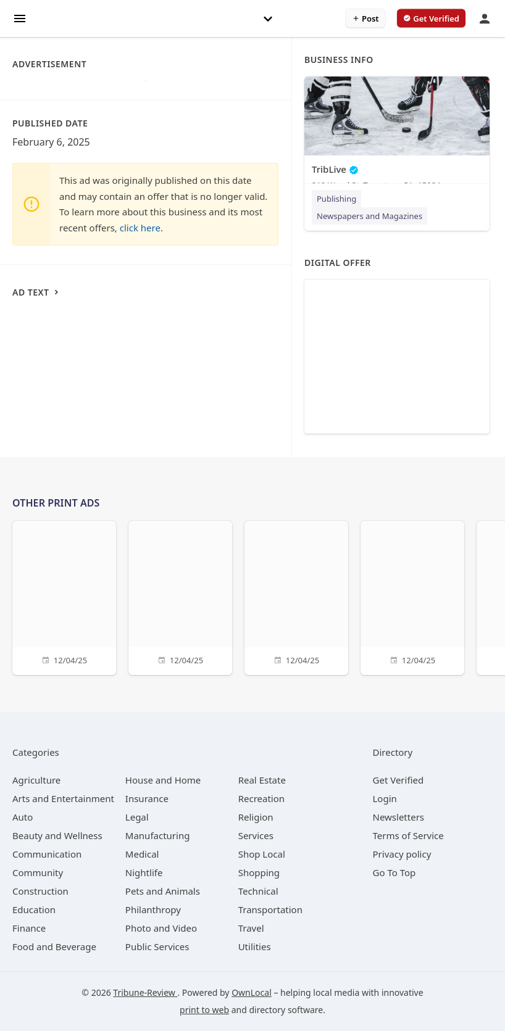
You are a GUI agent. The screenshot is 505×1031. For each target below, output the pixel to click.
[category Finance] (29, 928)
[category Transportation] (270, 909)
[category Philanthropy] (153, 909)
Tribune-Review (145, 992)
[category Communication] (46, 854)
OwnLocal (252, 992)
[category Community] (37, 872)
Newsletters (399, 817)
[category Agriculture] (36, 780)
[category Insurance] (147, 798)
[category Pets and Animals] (162, 891)
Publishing (336, 198)
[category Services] (255, 835)
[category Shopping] (259, 872)
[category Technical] (258, 891)
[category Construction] (40, 891)
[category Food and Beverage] (54, 946)
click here (140, 228)
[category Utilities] (254, 946)
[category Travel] (251, 928)
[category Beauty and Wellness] (57, 835)
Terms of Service (408, 835)
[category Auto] (22, 817)
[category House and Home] (163, 780)
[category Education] (34, 909)
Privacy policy (402, 854)
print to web (204, 1010)
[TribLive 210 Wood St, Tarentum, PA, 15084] (397, 136)
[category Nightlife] (144, 872)
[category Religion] (255, 817)
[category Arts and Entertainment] (63, 798)
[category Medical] (142, 854)
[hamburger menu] (19, 17)
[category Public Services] (157, 946)
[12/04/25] (64, 596)
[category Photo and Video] (161, 928)
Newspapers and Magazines (369, 216)
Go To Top (394, 872)
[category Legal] (137, 817)
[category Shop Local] (261, 854)
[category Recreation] (261, 798)
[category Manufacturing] (157, 835)
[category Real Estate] (262, 780)
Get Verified (398, 780)
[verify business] (431, 18)
